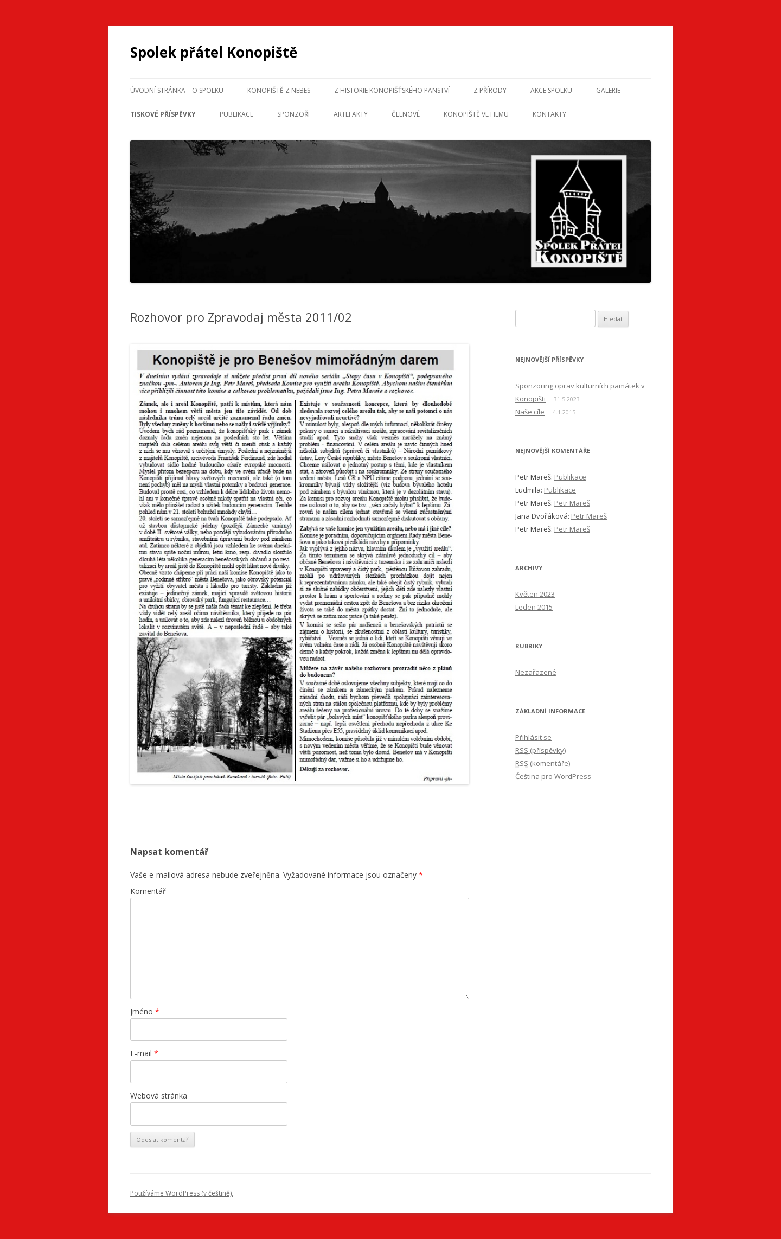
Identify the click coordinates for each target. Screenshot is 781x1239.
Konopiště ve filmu (476, 114)
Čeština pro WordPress (553, 776)
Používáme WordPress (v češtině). (181, 1193)
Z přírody (490, 90)
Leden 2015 (534, 607)
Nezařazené (535, 672)
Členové (406, 114)
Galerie (608, 90)
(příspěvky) (540, 750)
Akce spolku (551, 90)
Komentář (148, 891)
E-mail (144, 1053)
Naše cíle (530, 412)
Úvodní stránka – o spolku (176, 90)
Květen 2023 (535, 594)
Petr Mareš (572, 503)
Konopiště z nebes (278, 90)
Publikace (236, 114)
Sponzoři (293, 114)
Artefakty (351, 114)
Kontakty (549, 114)
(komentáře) (542, 763)
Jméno (144, 1011)
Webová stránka (158, 1095)
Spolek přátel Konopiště (213, 52)
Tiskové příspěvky (163, 114)
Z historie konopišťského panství (392, 90)
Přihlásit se (533, 737)
